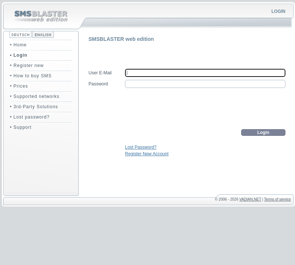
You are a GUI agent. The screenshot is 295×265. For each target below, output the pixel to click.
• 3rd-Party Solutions (34, 106)
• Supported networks (34, 96)
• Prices (19, 86)
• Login (18, 55)
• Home (18, 44)
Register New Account (147, 153)
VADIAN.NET (250, 199)
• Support (21, 127)
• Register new (27, 65)
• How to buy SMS (31, 75)
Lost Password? (140, 147)
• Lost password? (30, 117)
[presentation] (229, 108)
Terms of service (277, 199)
